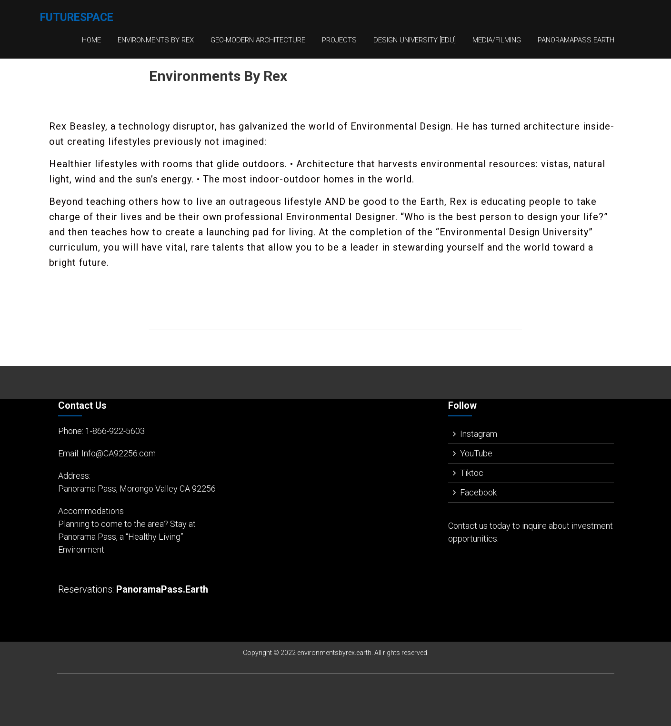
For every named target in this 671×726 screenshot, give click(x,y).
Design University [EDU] (414, 40)
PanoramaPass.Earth (576, 40)
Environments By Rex (156, 40)
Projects (339, 40)
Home (91, 40)
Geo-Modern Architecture (257, 40)
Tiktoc (471, 473)
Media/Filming (496, 40)
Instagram (478, 434)
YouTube (476, 453)
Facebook (478, 492)
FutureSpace (76, 17)
